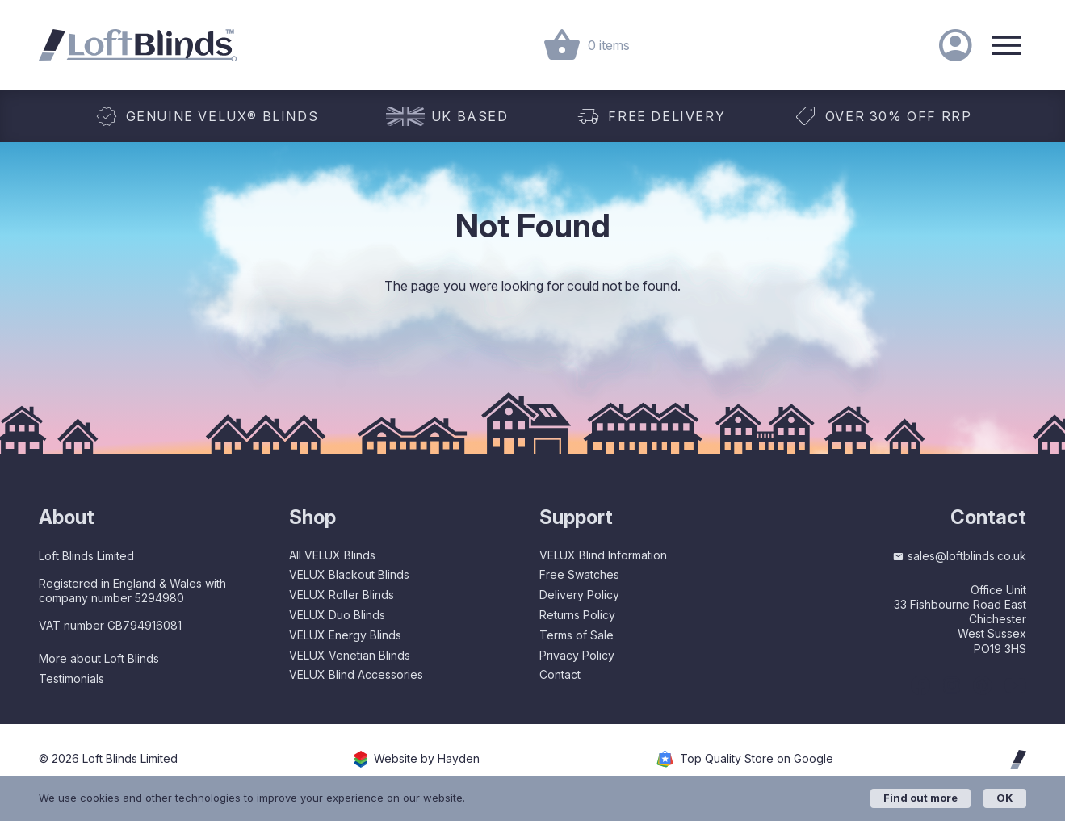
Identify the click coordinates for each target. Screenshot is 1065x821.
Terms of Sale (576, 635)
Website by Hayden (427, 758)
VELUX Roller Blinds (341, 594)
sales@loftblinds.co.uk (959, 556)
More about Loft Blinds (99, 658)
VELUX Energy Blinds (345, 635)
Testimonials (71, 678)
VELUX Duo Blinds (337, 615)
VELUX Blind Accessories (356, 674)
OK (1004, 797)
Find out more (920, 797)
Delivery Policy (579, 594)
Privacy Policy (576, 655)
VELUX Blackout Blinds (349, 574)
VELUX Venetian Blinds (349, 655)
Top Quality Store (756, 758)
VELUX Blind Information (603, 555)
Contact (560, 674)
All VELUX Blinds (332, 555)
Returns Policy (577, 615)
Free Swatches (579, 574)
